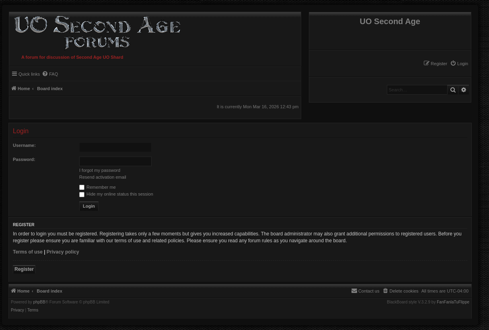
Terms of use (28, 252)
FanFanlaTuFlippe (453, 302)
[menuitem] (459, 63)
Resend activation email (102, 177)
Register (24, 269)
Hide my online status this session (116, 194)
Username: (24, 145)
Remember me (97, 187)
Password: (24, 159)
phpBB (39, 302)
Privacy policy (63, 252)
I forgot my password (99, 170)
